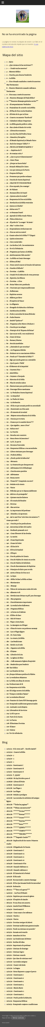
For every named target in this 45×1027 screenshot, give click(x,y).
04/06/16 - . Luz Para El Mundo (16, 893)
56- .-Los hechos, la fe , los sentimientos (20, 245)
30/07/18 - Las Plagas (13, 791)
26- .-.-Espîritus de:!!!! (14, 150)
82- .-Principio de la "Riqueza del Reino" (20, 330)
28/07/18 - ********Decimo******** (18, 811)
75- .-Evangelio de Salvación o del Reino (20, 307)
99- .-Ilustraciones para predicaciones (19, 386)
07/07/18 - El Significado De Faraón (18, 847)
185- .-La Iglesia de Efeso (14, 658)
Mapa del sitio (6, 1018)
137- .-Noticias (11, 504)
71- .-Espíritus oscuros (14, 294)
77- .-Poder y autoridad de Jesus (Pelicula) (20, 314)
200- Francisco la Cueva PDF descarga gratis (21, 700)
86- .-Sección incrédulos (14, 343)
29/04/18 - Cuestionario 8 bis (16, 863)
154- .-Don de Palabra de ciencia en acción (20, 560)
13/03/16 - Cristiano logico (15, 952)
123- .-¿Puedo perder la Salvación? (18, 458)
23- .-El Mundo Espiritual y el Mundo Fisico (21, 140)
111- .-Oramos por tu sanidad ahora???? (20, 422)
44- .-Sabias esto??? (13, 209)
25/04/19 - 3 (10, 755)
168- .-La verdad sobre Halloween (17, 605)
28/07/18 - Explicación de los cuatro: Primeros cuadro (22, 842)
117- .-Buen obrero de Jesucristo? (17, 438)
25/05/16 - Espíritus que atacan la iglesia (20, 896)
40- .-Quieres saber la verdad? (16, 196)
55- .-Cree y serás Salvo (14, 242)
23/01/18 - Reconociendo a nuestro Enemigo (21, 880)
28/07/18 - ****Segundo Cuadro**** (18, 837)
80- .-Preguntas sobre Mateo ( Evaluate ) (20, 324)
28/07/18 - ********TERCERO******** (19, 834)
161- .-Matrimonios (13, 583)
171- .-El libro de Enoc (13, 615)
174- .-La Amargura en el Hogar (16, 625)
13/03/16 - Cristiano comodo (15, 955)
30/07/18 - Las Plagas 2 (14, 788)
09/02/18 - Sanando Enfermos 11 (17, 867)
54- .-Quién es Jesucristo (14, 239)
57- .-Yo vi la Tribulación (14, 248)
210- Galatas (10, 730)
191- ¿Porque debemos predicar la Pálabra (20, 674)
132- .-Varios (10, 488)
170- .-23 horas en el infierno (16, 612)
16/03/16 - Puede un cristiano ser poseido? (20, 929)
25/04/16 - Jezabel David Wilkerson (18, 906)
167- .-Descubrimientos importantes (19, 602)
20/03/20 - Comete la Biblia (15, 752)
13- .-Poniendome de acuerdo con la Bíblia (20, 108)
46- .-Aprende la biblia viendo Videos (19, 216)
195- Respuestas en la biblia (15, 687)
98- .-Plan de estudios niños (16, 383)
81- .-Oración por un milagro (16, 327)
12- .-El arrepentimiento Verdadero (18, 104)
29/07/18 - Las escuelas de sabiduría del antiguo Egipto (22, 799)
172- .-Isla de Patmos (13, 619)
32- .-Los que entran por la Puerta (17, 170)
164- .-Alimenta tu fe (13, 592)
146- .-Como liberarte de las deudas (18, 533)
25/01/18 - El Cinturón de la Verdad (18, 873)
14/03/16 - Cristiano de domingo (17, 949)
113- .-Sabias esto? (12, 429)
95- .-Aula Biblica (12, 373)
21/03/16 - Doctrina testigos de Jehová (19, 922)
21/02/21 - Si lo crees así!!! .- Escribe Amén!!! (21, 749)
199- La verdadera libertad (15, 697)
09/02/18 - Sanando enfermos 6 (17, 870)
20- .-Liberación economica (16, 131)
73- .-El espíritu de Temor (15, 301)
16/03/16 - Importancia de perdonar (18, 945)
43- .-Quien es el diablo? (14, 206)
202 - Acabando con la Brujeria (16, 707)
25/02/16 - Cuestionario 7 (15, 975)
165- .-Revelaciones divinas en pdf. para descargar (23, 596)
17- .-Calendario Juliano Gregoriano (18, 121)
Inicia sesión (5, 1023)
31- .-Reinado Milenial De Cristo (17, 167)
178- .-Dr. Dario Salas (13, 635)
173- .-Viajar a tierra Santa (15, 622)
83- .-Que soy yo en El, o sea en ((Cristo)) (20, 334)
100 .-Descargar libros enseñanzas (18, 389)
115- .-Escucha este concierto (16, 435)
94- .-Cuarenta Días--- (14, 370)
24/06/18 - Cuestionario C (15, 850)
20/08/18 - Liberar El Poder (15, 782)
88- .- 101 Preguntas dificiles (16, 350)
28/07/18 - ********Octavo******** (18, 818)
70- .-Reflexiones (12, 291)
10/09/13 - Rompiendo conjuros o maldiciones (22, 1004)
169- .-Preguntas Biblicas (15, 609)
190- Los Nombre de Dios (15, 671)
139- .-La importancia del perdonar (18, 510)
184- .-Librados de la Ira (14, 655)
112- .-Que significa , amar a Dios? (18, 425)
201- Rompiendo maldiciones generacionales (21, 704)
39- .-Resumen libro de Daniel (16, 193)
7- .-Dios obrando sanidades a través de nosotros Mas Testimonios (23, 83)
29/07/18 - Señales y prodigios (16, 795)
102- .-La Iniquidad (13, 396)
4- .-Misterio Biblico (13, 72)
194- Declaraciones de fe (14, 684)
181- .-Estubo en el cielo (14, 645)
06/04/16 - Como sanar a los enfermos (19, 913)
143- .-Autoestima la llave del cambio (19, 527)
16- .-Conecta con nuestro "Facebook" (19, 117)
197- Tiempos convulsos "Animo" (17, 694)
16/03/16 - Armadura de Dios (16, 935)
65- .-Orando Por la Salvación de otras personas (22, 275)
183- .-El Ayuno (11, 651)
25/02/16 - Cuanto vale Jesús (15, 965)
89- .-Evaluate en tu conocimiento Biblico (20, 353)
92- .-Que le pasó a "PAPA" (15, 363)
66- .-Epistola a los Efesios (15, 278)
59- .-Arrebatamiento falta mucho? (18, 255)
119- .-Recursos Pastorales (15, 445)
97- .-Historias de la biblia (15, 379)
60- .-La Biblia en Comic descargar (18, 258)
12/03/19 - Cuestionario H (15, 768)
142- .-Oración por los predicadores (18, 524)
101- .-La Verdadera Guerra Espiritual (19, 393)
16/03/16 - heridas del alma (15, 942)
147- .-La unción (11, 537)
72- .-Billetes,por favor (14, 298)
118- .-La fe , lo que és (13, 442)
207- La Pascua (11, 720)
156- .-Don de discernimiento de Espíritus (20, 566)
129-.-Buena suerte (13, 478)
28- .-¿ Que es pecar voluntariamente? (19, 157)
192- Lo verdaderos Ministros (16, 677)
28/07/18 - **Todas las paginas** (17, 804)
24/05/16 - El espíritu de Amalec (17, 899)
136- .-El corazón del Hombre (16, 501)
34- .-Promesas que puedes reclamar (19, 176)
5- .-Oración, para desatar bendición (19, 75)
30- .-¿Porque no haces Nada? (16, 163)
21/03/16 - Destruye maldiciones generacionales (22, 926)
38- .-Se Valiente (12, 190)
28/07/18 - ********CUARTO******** (18, 831)
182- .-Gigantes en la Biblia (15, 648)
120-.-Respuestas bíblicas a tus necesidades (21, 448)
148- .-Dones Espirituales (15, 540)
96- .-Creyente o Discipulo (15, 376)
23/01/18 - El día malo (13, 877)
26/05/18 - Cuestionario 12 (15, 854)
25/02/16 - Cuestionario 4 (15, 985)
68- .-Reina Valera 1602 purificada (18, 284)
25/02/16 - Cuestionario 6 (15, 978)
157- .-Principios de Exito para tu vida (19, 569)
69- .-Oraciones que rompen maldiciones (20, 288)
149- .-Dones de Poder (13, 543)
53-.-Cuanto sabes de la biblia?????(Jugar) (20, 235)
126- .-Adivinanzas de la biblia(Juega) (19, 468)
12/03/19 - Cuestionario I (14, 765)
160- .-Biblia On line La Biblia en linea (19, 579)
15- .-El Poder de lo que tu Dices (17, 114)
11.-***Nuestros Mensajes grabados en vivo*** (22, 101)
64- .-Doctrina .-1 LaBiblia (15, 271)
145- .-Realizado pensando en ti (17, 530)
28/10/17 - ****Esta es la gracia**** (18, 890)
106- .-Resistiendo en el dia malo (17, 409)
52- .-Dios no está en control (16, 232)
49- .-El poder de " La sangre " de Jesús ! (19, 222)
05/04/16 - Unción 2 (12, 916)
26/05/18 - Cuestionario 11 (15, 857)
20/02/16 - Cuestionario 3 (15, 994)
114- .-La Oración (12, 432)
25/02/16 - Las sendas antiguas (16, 962)
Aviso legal (5, 1016)
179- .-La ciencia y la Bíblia (15, 638)
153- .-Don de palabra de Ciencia (17, 556)
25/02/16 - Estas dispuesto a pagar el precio (21, 972)
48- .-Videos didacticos (14, 219)
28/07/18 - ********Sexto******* (17, 824)
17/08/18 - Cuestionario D (15, 785)
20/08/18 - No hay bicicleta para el (18, 778)
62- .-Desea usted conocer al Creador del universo (23, 265)
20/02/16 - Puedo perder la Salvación (19, 998)
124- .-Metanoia (11, 461)
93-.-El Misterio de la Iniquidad (17, 366)
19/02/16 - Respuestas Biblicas (16, 1001)
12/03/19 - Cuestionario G (15, 772)
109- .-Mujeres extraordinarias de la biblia (21, 415)
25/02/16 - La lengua (13, 968)
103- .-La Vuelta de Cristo (15, 399)
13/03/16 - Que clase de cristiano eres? (19, 958)
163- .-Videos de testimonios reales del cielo (21, 589)
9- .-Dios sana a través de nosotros (18, 95)
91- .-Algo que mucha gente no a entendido (21, 360)
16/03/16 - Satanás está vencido (17, 932)
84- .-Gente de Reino (13, 337)
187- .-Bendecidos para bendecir (17, 664)
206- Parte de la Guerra (14, 717)
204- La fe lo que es (13, 714)
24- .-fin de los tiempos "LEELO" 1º (18, 144)
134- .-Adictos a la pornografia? (17, 494)
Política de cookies (29, 1016)
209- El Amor (10, 727)
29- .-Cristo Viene (12, 160)
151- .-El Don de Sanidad (14, 550)
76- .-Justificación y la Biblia (16, 311)
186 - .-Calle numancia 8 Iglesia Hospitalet (20, 661)
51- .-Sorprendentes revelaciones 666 (19, 229)
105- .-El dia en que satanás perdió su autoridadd (23, 406)
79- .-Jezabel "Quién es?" (14, 321)
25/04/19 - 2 (10, 759)
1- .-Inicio (9, 62)
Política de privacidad (16, 1016)
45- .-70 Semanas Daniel (14, 212)
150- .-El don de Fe (12, 546)
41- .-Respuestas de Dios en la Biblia (18, 199)
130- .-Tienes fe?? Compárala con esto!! (19, 481)
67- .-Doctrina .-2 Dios (14, 281)
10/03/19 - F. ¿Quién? (13, 775)
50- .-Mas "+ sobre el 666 (14, 226)
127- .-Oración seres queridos (16, 471)
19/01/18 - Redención (13, 886)
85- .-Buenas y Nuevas (13, 340)
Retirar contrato (18, 1018)
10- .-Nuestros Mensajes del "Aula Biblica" (20, 98)
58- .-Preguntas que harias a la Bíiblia (19, 252)
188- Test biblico (12, 668)
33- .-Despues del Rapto (14, 173)
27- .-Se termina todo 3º (14, 153)
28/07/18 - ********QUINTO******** (18, 827)
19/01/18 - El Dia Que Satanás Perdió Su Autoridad (23, 883)
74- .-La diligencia (12, 304)
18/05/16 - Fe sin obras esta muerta (18, 903)
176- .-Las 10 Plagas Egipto (15, 632)
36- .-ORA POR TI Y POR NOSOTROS (18, 183)
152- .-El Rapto (11, 553)
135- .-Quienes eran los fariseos (17, 497)
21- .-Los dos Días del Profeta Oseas (18, 134)
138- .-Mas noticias (12, 507)
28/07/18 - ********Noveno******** (18, 814)
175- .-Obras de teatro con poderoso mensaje (21, 628)
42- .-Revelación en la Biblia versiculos (19, 203)
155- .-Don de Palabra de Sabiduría (18, 563)
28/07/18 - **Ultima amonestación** (18, 808)
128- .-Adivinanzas (12, 474)
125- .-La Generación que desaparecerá (19, 465)
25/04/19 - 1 (10, 762)
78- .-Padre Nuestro (13, 317)
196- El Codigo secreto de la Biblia (18, 691)
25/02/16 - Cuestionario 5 (15, 981)
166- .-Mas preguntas (13, 599)
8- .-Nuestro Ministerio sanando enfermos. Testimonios (21, 90)
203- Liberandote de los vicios (16, 710)
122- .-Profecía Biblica (14, 455)
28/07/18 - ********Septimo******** (18, 821)
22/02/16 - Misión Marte (14, 988)
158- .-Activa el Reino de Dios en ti (18, 573)
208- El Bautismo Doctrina (15, 723)
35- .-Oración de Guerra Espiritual (18, 180)
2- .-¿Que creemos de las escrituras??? (19, 65)
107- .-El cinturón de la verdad (16, 412)
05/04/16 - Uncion (12, 919)
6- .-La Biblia (10, 78)
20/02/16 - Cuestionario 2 (15, 991)
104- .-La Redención (13, 402)
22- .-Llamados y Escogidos (15, 137)
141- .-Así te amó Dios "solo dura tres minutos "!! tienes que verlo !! (22, 519)
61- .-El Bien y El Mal (13, 262)
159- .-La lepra (11, 576)
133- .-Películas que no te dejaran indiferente (21, 491)
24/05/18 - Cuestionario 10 (15, 860)
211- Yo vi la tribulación (14, 733)
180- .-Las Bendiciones (14, 641)
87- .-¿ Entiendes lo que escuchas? (18, 347)
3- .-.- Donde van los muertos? (16, 68)
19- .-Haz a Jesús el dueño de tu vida (18, 127)
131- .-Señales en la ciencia (15, 484)
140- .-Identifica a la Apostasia (16, 514)
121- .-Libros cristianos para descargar (19, 452)
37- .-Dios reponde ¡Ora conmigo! (17, 186)
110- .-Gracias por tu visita (15, 419)
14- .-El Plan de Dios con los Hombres (19, 111)
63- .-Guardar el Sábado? (15, 268)
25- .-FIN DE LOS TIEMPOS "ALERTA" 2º (19, 147)
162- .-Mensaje (11, 586)
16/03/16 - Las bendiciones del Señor (18, 939)
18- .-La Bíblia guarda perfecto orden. (19, 124)
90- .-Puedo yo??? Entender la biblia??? (20, 357)
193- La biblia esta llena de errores (18, 681)
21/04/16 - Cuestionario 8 (15, 909)
